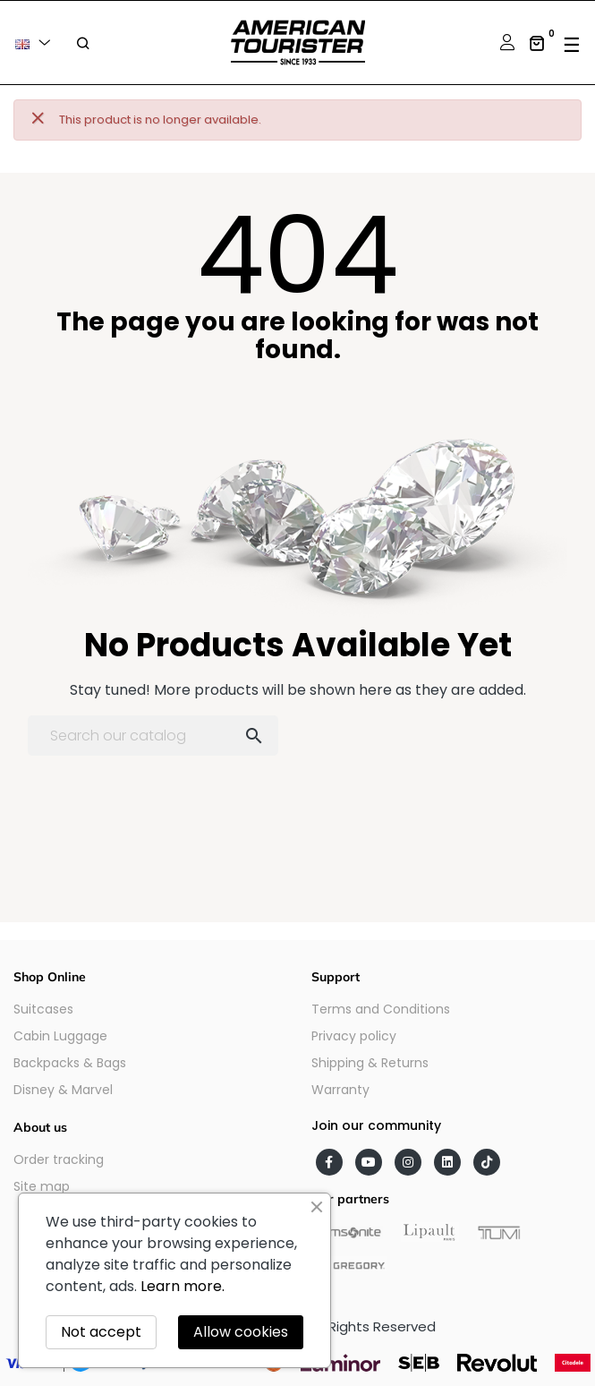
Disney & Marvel (63, 1090)
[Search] (153, 735)
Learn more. (182, 1286)
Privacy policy (353, 1036)
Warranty (340, 1090)
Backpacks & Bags (69, 1063)
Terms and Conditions (380, 1009)
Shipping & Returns (370, 1063)
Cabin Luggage (60, 1036)
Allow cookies (240, 1332)
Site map (41, 1186)
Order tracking (58, 1159)
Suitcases (43, 1009)
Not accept (101, 1332)
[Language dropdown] (35, 42)
